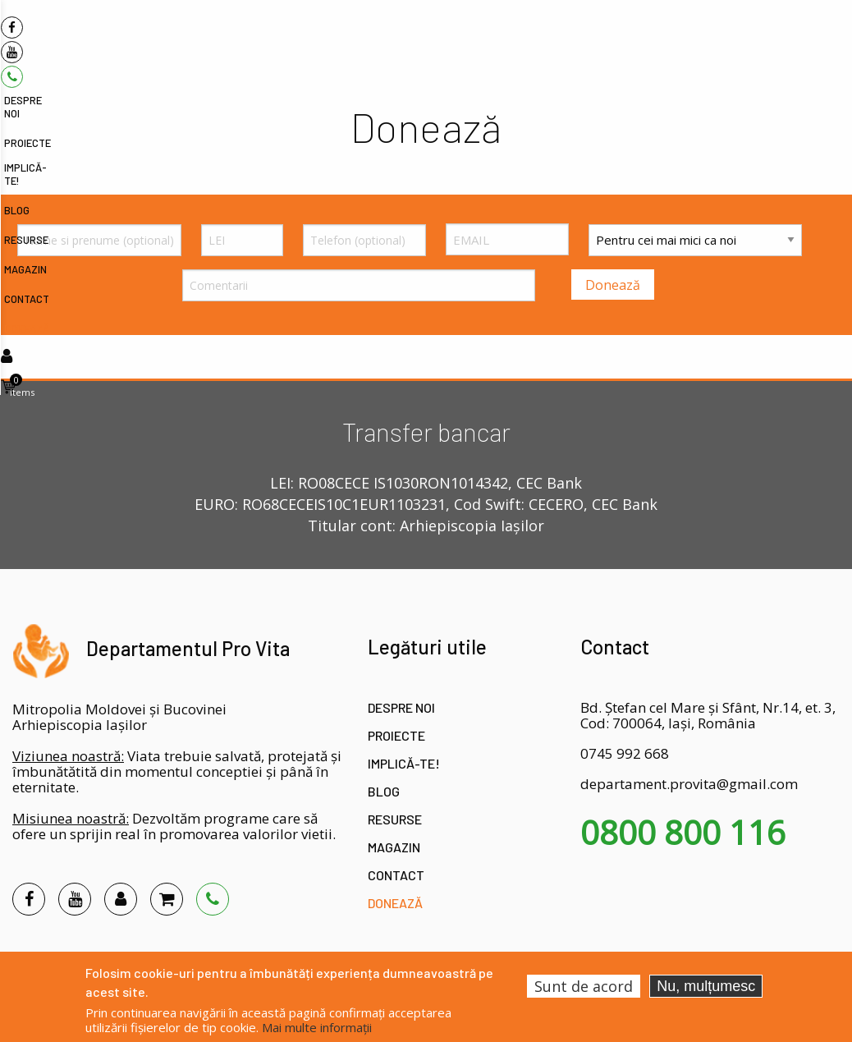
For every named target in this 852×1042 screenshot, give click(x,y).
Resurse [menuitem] (618, 37)
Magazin (394, 847)
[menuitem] (102, 30)
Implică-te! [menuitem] (518, 37)
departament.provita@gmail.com (689, 783)
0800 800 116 (683, 833)
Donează (395, 903)
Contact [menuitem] (728, 37)
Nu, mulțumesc (706, 986)
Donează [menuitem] (785, 37)
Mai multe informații (317, 1027)
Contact (396, 875)
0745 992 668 (624, 753)
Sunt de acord (583, 986)
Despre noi (401, 707)
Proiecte (396, 735)
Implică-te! (404, 763)
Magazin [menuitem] (673, 37)
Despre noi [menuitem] (392, 37)
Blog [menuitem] (571, 37)
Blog (384, 791)
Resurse (395, 819)
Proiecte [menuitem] (455, 37)
